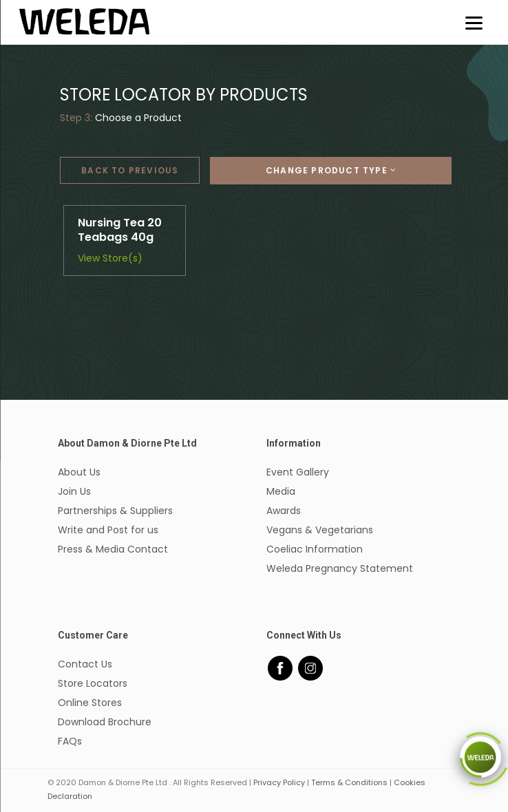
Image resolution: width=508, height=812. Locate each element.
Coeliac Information (314, 549)
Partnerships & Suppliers (115, 510)
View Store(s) (110, 258)
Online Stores (90, 702)
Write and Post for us (108, 530)
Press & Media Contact (113, 549)
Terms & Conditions (349, 782)
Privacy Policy (279, 782)
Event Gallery (297, 472)
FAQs (70, 741)
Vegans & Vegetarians (319, 530)
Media (280, 491)
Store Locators (92, 683)
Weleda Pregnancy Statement (339, 568)
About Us (79, 472)
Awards (283, 510)
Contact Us (85, 664)
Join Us (74, 491)
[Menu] (474, 22)
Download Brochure (104, 722)
